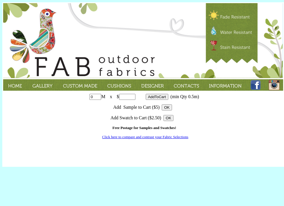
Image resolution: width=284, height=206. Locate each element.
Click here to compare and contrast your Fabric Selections (145, 137)
